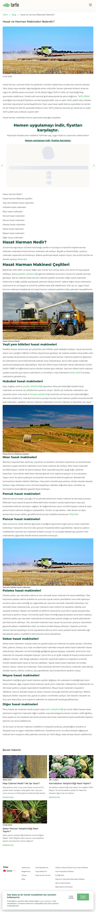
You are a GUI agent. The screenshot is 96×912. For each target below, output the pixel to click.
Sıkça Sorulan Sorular (42, 875)
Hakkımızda (26, 867)
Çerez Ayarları (71, 897)
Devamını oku (8, 797)
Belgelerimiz (26, 871)
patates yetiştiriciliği (28, 274)
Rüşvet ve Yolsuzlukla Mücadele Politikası (70, 879)
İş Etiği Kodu (59, 875)
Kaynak (22, 259)
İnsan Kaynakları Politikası (64, 871)
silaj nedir (75, 372)
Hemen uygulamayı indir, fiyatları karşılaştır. (48, 140)
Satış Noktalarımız (41, 867)
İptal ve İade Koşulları (62, 883)
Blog (23, 879)
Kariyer (24, 875)
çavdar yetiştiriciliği (32, 386)
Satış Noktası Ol (41, 871)
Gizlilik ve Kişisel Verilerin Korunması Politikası (71, 867)
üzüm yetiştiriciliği (54, 709)
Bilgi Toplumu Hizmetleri (64, 886)
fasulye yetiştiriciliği (40, 394)
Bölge (5, 867)
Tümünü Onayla (83, 897)
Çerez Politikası (45, 901)
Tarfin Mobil (84, 96)
